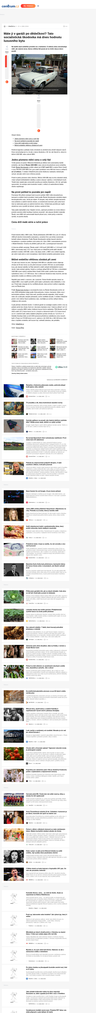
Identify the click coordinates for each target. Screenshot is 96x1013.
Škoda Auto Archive (19, 280)
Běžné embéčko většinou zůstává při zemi (26, 119)
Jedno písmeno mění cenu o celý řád (24, 112)
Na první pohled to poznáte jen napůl (24, 114)
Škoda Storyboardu (19, 141)
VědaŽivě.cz (11, 37)
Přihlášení (83, 5)
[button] (5, 78)
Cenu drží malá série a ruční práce (23, 116)
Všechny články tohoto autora (17, 364)
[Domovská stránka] (5, 37)
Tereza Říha (17, 318)
